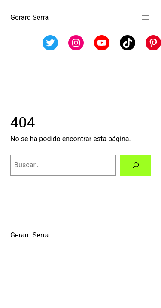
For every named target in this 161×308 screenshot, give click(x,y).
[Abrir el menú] (145, 17)
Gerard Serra (29, 17)
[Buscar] (135, 165)
